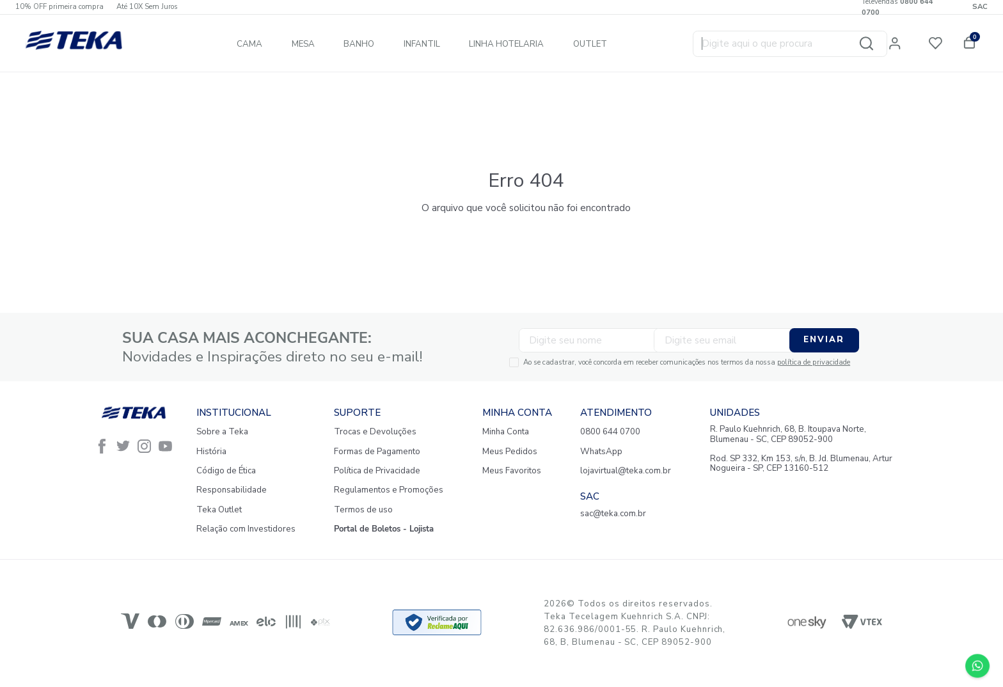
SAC (980, 6)
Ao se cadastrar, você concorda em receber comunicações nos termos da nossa (629, 361)
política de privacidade (756, 361)
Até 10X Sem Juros (147, 6)
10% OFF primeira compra (59, 6)
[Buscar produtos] (876, 44)
